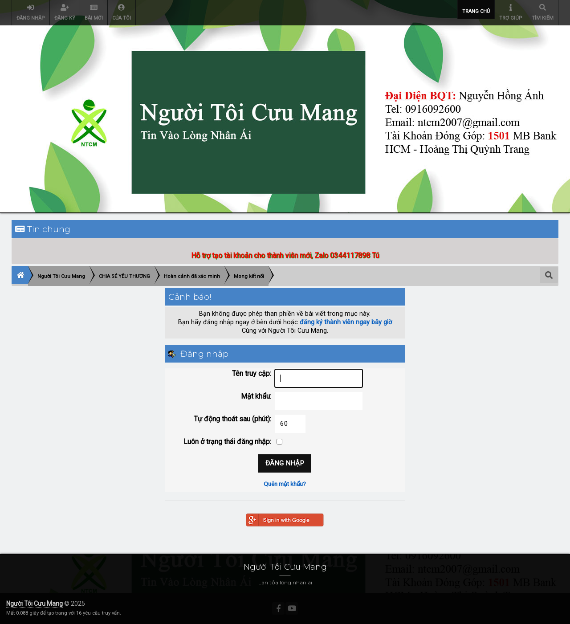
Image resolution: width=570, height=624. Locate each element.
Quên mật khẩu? (285, 483)
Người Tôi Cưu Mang (34, 603)
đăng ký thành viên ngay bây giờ (346, 322)
